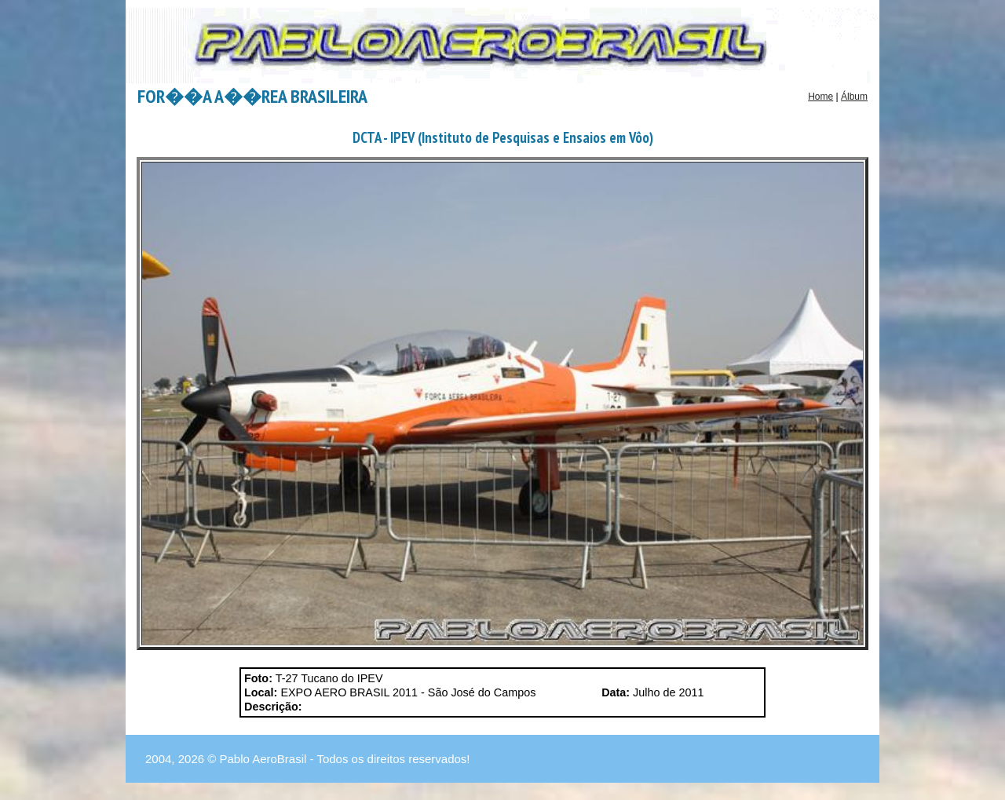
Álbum (854, 96)
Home (820, 96)
